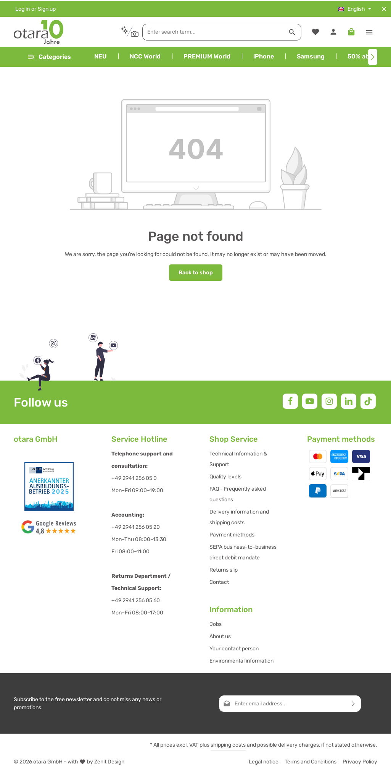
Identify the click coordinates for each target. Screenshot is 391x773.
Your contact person (234, 648)
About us (220, 636)
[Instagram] (329, 400)
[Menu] (49, 56)
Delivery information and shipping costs (239, 516)
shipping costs (228, 744)
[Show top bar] (369, 31)
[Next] (372, 57)
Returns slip (223, 569)
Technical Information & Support (238, 458)
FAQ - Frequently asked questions (237, 493)
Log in (22, 8)
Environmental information (241, 660)
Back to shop (195, 272)
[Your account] (333, 31)
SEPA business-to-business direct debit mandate (243, 552)
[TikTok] (368, 400)
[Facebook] (290, 400)
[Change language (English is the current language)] (354, 8)
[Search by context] (114, 31)
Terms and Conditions (310, 761)
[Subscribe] (353, 703)
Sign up (47, 8)
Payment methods (231, 534)
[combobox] (198, 31)
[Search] (277, 31)
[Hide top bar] (383, 8)
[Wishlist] (315, 31)
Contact (219, 582)
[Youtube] (309, 400)
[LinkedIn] (348, 400)
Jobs (215, 624)
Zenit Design (109, 761)
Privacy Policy (360, 761)
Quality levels (225, 476)
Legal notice (263, 761)
